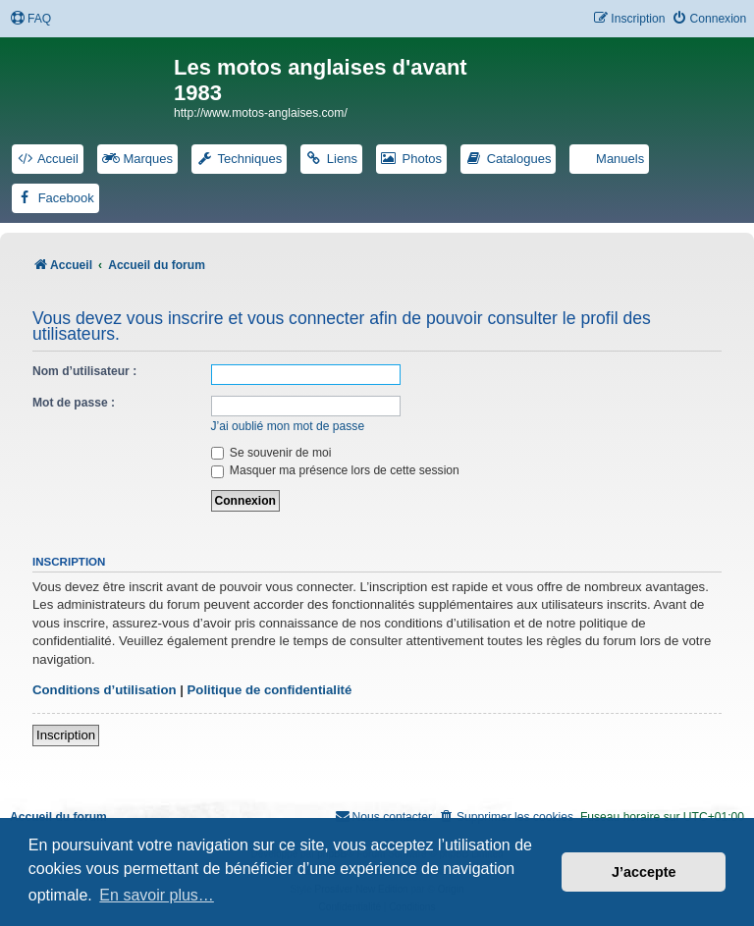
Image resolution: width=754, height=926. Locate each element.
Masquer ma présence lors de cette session (335, 470)
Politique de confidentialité (270, 689)
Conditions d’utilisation (104, 689)
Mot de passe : (73, 402)
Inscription (65, 735)
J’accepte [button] (644, 872)
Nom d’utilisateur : (84, 371)
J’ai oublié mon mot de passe (288, 426)
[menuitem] (30, 19)
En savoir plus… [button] (156, 895)
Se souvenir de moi (271, 453)
